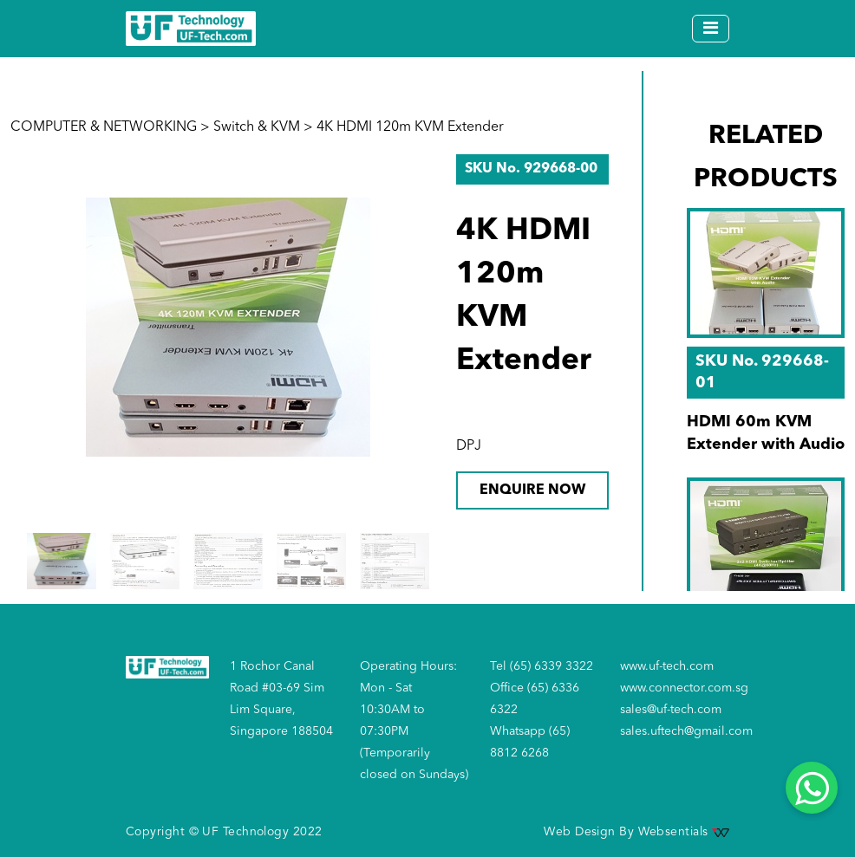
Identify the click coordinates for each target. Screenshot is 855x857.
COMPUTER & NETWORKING (103, 127)
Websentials (683, 832)
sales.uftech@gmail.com (686, 731)
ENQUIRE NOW (532, 490)
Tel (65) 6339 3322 (541, 666)
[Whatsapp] (812, 788)
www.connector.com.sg (684, 688)
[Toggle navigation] (710, 28)
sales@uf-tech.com (670, 710)
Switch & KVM (256, 127)
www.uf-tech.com (667, 666)
